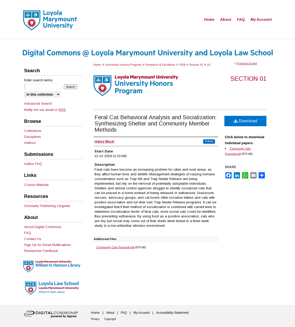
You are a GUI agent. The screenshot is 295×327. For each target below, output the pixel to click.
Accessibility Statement (172, 313)
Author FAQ (33, 164)
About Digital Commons (42, 227)
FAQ (27, 233)
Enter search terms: (38, 80)
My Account (141, 313)
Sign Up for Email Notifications (47, 245)
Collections (32, 131)
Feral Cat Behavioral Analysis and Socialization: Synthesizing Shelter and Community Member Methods (156, 123)
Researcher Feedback (41, 251)
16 (208, 64)
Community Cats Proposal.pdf (115, 247)
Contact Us (32, 239)
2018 (182, 64)
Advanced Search (38, 103)
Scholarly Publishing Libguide (47, 206)
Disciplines (32, 137)
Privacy (95, 319)
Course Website (36, 185)
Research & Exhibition (160, 64)
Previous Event (247, 63)
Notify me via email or (45, 110)
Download (245, 121)
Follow (209, 141)
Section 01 (196, 64)
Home (97, 64)
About (110, 313)
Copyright (110, 319)
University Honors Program (123, 64)
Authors (30, 143)
